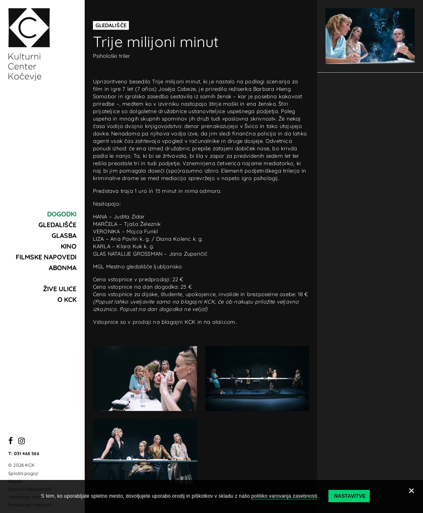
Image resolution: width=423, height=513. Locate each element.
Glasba (64, 235)
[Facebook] (10, 441)
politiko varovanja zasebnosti (284, 496)
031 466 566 (26, 453)
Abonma (62, 268)
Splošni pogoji (23, 473)
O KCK (66, 299)
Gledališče (57, 225)
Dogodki (61, 214)
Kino (68, 246)
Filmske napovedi (46, 257)
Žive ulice (59, 289)
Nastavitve (350, 496)
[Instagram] (21, 441)
